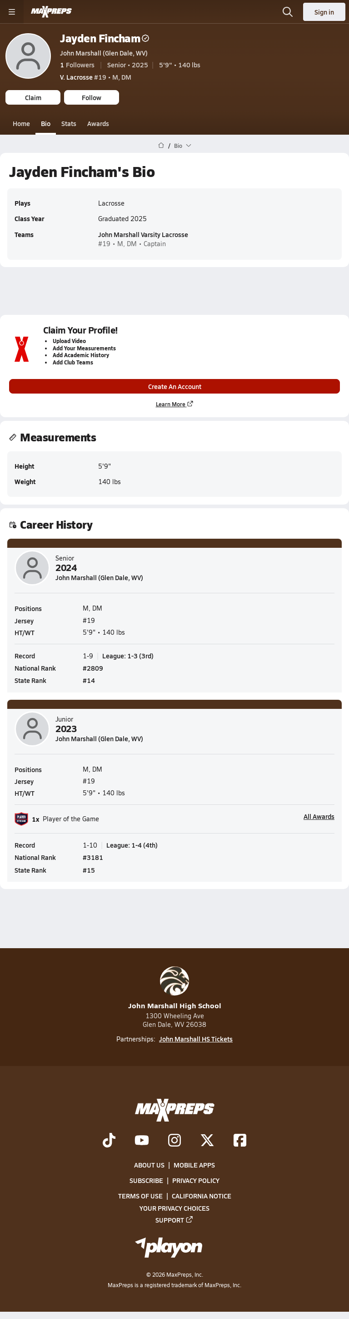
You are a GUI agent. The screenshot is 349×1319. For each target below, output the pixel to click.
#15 (89, 869)
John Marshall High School (174, 988)
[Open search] (287, 12)
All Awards (319, 816)
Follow (91, 97)
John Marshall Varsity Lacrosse (143, 234)
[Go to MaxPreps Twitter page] (207, 1141)
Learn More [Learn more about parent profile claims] (175, 404)
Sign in (324, 11)
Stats (68, 123)
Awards (98, 123)
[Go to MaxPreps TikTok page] (109, 1141)
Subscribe (146, 1180)
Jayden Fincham (104, 38)
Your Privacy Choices (174, 1208)
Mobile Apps (194, 1164)
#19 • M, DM (95, 76)
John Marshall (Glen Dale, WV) (104, 53)
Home (21, 123)
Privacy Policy (195, 1180)
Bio (45, 123)
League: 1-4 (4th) (132, 844)
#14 (89, 680)
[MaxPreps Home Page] (161, 145)
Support (174, 1219)
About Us (149, 1164)
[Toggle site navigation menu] (12, 12)
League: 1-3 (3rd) (128, 655)
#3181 (93, 857)
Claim (33, 97)
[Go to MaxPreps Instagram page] (174, 1141)
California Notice (201, 1196)
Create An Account (174, 386)
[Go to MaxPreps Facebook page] (240, 1141)
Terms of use (140, 1196)
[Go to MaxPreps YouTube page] (142, 1141)
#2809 (93, 667)
